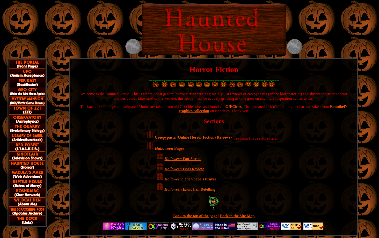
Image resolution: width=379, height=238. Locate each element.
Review (184, 169)
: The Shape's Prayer (190, 179)
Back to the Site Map (237, 216)
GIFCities (233, 106)
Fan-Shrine (183, 159)
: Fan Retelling (190, 189)
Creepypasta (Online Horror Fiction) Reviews (192, 137)
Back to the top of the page (195, 216)
